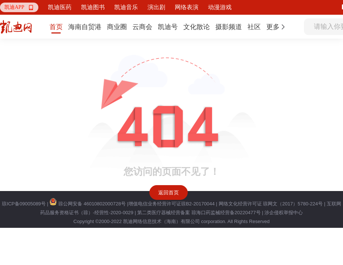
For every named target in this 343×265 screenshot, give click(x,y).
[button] (19, 7)
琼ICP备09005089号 (24, 203)
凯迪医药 (60, 7)
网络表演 (186, 7)
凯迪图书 (93, 7)
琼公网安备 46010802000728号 (87, 203)
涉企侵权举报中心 (283, 212)
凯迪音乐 (126, 7)
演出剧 (156, 7)
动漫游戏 (220, 7)
